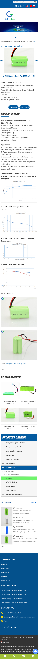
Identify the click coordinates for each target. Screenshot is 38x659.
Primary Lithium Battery (14, 494)
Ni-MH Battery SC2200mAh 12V (28, 402)
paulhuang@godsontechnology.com (22, 617)
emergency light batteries (9, 646)
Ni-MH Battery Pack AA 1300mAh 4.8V (10, 428)
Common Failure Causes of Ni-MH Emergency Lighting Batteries (22, 512)
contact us (7, 608)
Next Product (24, 107)
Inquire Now (13, 107)
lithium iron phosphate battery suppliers (19, 649)
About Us (6, 568)
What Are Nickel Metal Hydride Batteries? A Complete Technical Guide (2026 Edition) (25, 540)
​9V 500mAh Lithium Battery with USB (14, 590)
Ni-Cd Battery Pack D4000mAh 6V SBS (14, 602)
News (5, 576)
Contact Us (6, 580)
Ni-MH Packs (28, 41)
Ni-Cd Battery (10, 463)
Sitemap (6, 642)
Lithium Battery (11, 486)
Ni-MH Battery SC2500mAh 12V (12, 598)
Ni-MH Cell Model (9, 471)
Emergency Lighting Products (16, 447)
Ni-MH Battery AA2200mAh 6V (28, 428)
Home (3, 41)
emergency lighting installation (25, 651)
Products (9, 41)
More (32, 502)
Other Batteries (11, 490)
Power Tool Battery (12, 459)
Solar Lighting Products (14, 451)
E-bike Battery (10, 455)
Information (8, 559)
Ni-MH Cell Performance (11, 474)
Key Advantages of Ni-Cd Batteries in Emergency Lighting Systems (23, 521)
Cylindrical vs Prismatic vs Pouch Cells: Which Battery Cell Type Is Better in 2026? (24, 531)
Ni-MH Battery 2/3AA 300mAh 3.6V (10, 402)
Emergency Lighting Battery (15, 443)
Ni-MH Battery (18, 41)
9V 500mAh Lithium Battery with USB (14, 594)
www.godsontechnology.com (15, 364)
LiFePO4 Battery (11, 482)
